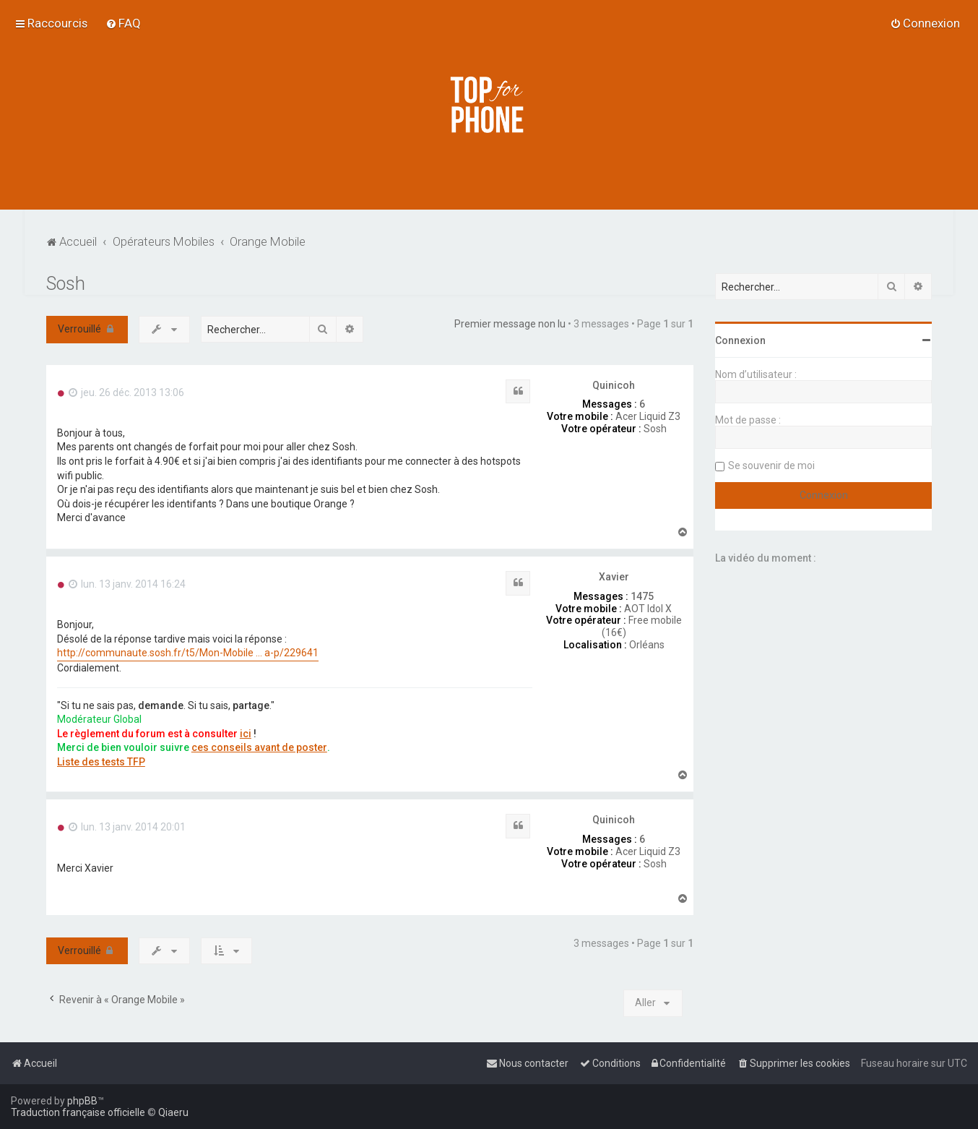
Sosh (65, 283)
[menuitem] (123, 23)
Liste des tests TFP (101, 762)
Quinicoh (613, 385)
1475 (642, 596)
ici (245, 733)
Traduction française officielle (78, 1112)
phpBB (82, 1101)
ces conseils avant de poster (259, 747)
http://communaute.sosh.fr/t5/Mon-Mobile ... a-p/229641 (188, 652)
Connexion (740, 340)
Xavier (614, 577)
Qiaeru (173, 1112)
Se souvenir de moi (771, 465)
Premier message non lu (510, 324)
